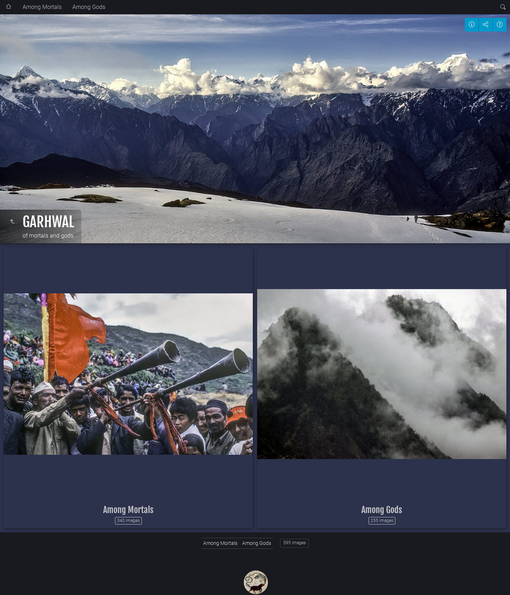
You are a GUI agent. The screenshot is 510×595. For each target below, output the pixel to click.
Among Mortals (42, 7)
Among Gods (88, 7)
